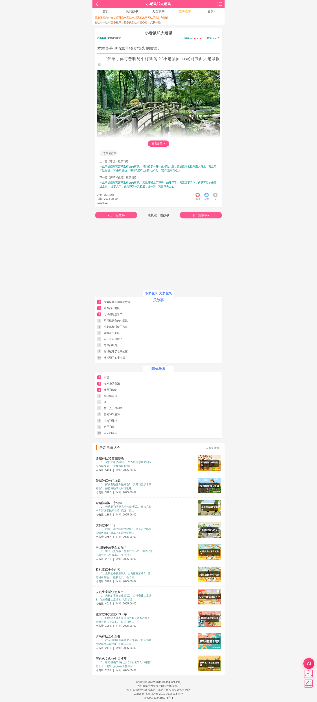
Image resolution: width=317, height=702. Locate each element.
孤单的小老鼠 (112, 308)
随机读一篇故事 (158, 215)
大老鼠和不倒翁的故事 (117, 302)
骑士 (106, 402)
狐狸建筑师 (110, 395)
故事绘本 (185, 11)
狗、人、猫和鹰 (113, 408)
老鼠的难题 (110, 345)
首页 (106, 11)
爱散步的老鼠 (112, 332)
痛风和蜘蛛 (110, 389)
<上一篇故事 (116, 215)
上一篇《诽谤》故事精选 (114, 161)
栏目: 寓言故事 (106, 194)
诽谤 (106, 377)
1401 (206, 198)
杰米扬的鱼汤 (112, 383)
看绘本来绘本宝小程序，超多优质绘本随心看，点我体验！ (129, 22)
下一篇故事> (200, 215)
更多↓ (211, 11)
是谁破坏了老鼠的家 (116, 351)
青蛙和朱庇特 (112, 414)
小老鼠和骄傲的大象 (116, 326)
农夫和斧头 (110, 432)
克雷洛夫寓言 (114, 38)
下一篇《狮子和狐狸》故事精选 (118, 177)
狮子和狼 (109, 426)
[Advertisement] (158, 258)
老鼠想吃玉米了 (113, 314)
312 (197, 198)
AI (309, 663)
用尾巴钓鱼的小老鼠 (116, 320)
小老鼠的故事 (108, 153)
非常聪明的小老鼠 (114, 357)
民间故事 (132, 11)
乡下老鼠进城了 (113, 339)
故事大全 (178, 693)
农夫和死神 (110, 420)
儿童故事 (158, 11)
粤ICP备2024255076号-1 (158, 697)
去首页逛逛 (212, 447)
